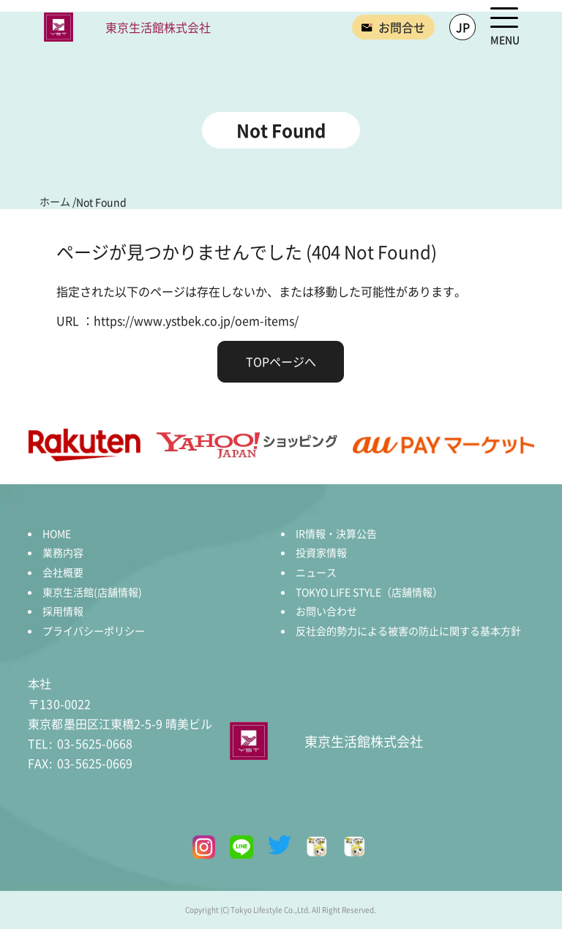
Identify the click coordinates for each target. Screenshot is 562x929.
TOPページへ (281, 361)
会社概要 (62, 572)
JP (463, 27)
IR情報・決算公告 (336, 533)
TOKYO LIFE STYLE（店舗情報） (369, 591)
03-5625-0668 (80, 743)
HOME (56, 533)
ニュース (316, 572)
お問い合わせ (326, 610)
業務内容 (62, 552)
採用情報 (62, 610)
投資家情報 (321, 552)
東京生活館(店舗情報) (92, 591)
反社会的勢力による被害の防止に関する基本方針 (408, 630)
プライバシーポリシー (93, 630)
